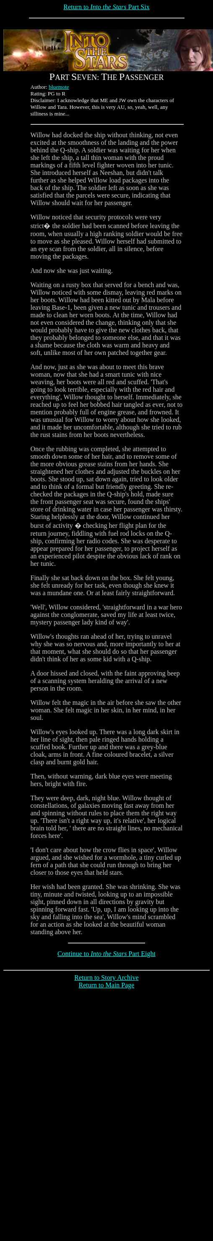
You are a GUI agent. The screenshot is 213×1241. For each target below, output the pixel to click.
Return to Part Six (106, 6)
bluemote (59, 87)
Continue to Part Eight (106, 953)
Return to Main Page (107, 985)
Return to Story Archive (106, 977)
